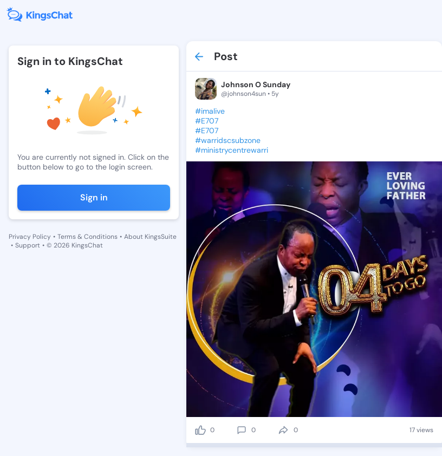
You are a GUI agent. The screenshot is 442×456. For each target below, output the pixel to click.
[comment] (241, 430)
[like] (200, 430)
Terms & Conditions (87, 236)
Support (27, 245)
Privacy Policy (30, 236)
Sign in (94, 197)
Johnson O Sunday (255, 84)
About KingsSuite (150, 236)
